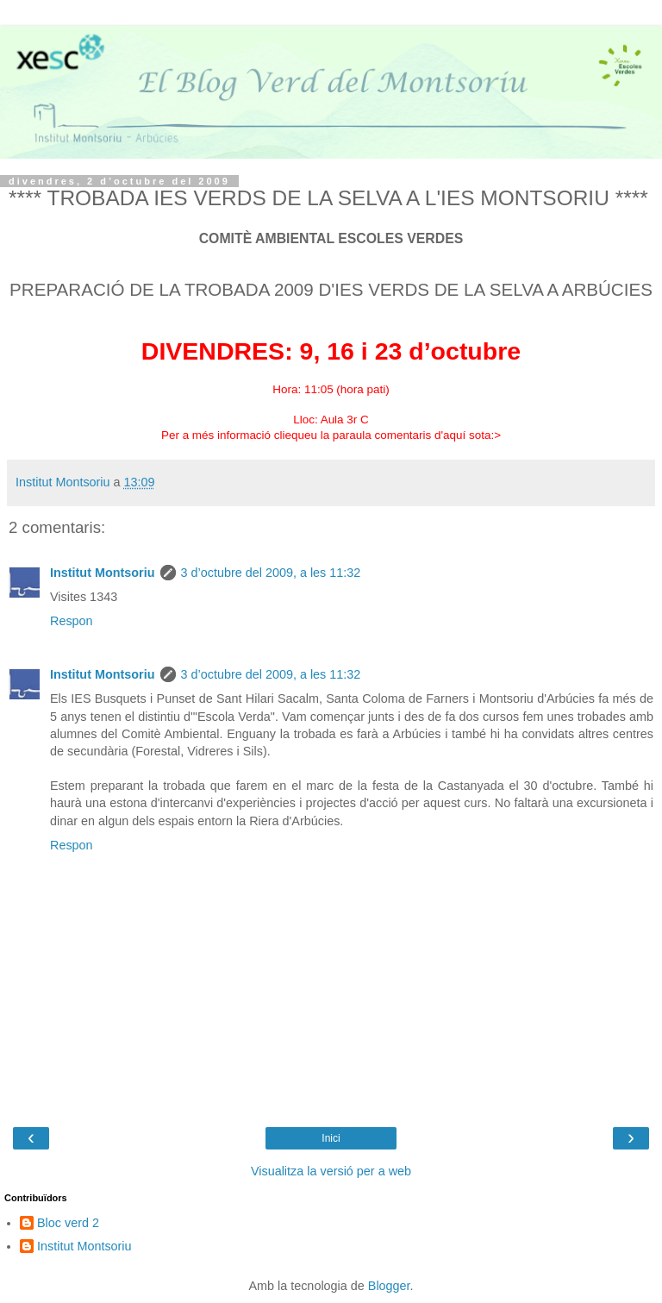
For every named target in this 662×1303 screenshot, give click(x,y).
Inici (331, 1138)
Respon (71, 621)
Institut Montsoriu (102, 572)
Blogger (389, 1286)
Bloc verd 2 (68, 1223)
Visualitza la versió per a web (331, 1171)
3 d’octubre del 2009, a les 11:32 (271, 572)
